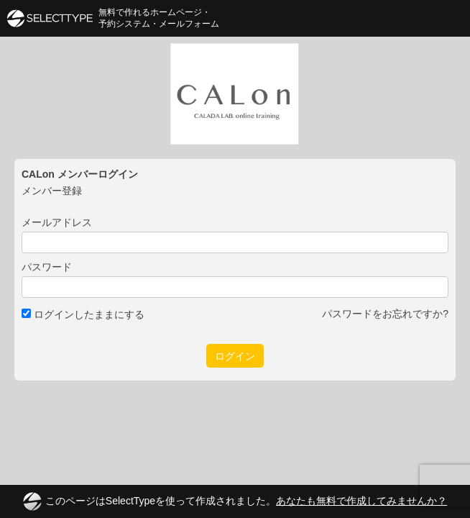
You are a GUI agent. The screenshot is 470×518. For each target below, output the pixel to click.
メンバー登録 (52, 190)
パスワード (47, 267)
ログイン (235, 356)
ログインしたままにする (83, 314)
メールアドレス (57, 222)
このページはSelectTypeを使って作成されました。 (235, 501)
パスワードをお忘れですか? (385, 313)
